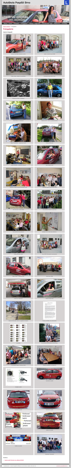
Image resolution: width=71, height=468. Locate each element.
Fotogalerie (24, 23)
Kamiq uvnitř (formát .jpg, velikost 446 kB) (14, 460)
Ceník (10, 23)
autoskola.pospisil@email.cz (61, 465)
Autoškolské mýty (47, 23)
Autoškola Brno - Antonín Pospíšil (17, 2)
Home (5, 23)
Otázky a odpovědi (34, 23)
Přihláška (16, 23)
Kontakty (64, 23)
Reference (57, 23)
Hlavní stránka (6, 26)
